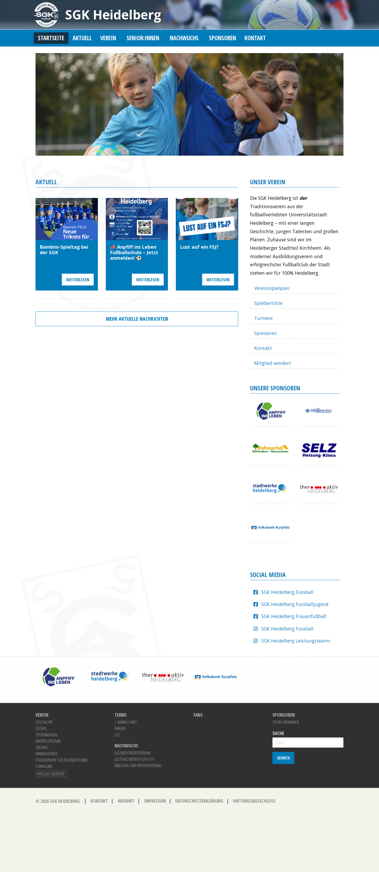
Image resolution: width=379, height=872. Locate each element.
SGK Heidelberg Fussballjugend (294, 604)
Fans (198, 715)
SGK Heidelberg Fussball (287, 592)
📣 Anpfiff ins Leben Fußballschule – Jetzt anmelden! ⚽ (134, 252)
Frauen (119, 728)
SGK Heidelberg (113, 14)
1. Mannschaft (125, 722)
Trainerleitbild (47, 754)
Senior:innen (143, 38)
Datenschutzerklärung (199, 801)
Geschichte (44, 722)
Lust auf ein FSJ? (199, 247)
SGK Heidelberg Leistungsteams (295, 641)
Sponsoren (222, 38)
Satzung (42, 747)
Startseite (51, 38)
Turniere (263, 318)
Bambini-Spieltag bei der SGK (64, 249)
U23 (117, 735)
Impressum (155, 801)
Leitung (41, 728)
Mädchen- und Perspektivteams (138, 765)
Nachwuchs (184, 38)
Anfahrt (126, 801)
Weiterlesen (77, 280)
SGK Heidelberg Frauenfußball (293, 616)
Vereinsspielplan (272, 288)
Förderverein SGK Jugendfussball (62, 760)
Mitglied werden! (272, 363)
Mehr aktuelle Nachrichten (137, 318)
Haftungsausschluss (254, 801)
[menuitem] (51, 38)
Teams (120, 715)
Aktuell (82, 38)
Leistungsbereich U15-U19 (134, 759)
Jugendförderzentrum (132, 753)
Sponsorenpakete (285, 722)
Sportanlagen (46, 735)
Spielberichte (268, 303)
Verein (108, 38)
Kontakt (255, 38)
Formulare (44, 766)
